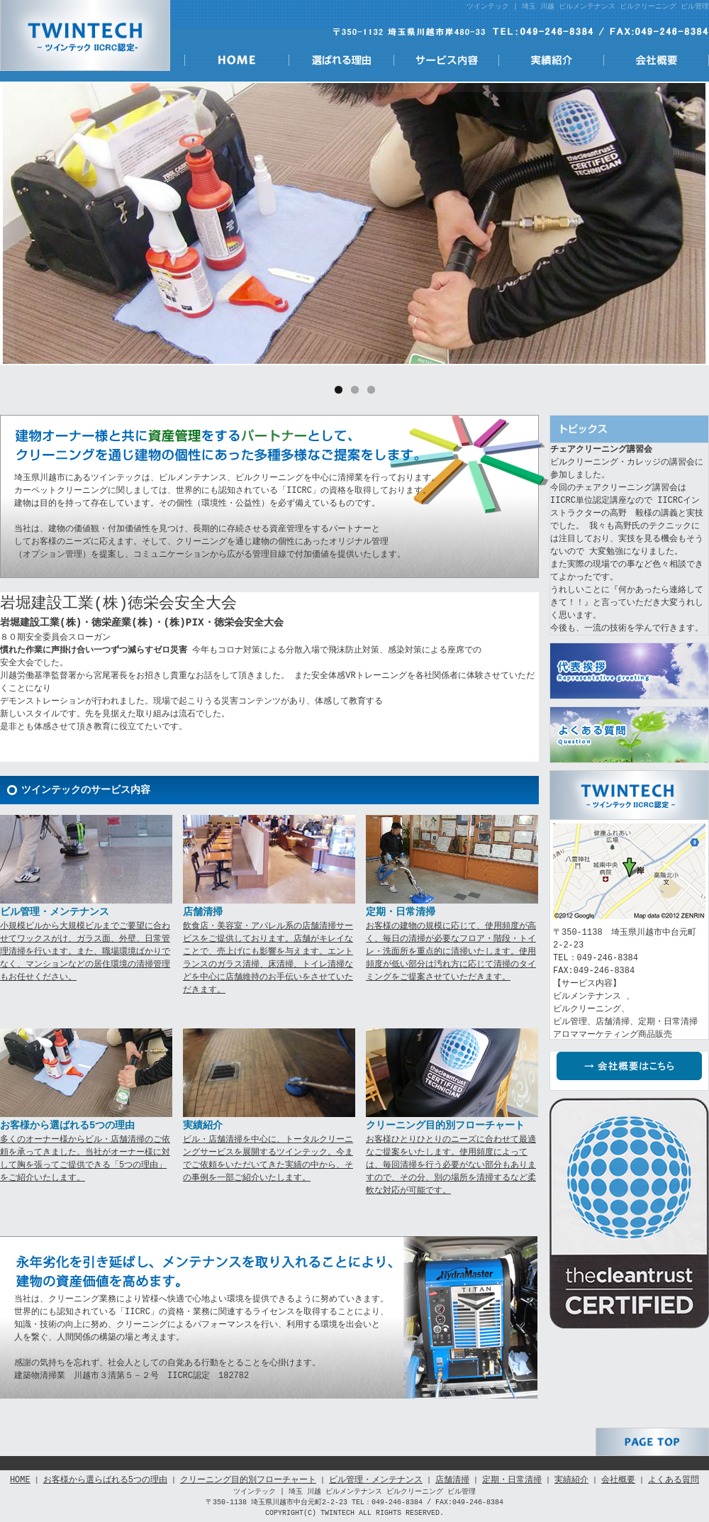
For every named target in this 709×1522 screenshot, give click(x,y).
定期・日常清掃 (512, 1480)
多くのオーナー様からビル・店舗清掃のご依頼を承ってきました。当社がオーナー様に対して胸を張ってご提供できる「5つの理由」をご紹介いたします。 (85, 1158)
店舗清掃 (452, 1480)
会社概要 (656, 60)
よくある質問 (629, 734)
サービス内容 (446, 60)
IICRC (629, 1213)
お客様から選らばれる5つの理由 (105, 1480)
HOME (236, 60)
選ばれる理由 (341, 60)
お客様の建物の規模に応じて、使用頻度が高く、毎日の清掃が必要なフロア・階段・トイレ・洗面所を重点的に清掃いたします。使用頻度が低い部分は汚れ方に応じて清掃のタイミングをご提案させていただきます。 (451, 951)
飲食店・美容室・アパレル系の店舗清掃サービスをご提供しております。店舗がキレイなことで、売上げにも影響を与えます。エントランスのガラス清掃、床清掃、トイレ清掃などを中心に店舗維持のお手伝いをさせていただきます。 (268, 958)
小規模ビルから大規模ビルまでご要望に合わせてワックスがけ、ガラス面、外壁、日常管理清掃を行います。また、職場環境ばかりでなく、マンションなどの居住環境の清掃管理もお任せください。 (85, 951)
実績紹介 (551, 60)
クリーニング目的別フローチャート (248, 1480)
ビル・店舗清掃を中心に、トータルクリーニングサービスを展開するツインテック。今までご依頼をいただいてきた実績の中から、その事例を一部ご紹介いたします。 (268, 1158)
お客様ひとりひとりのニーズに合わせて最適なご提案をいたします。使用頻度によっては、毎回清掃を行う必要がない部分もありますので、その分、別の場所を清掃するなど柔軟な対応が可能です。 (451, 1164)
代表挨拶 (629, 671)
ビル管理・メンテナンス (376, 1480)
